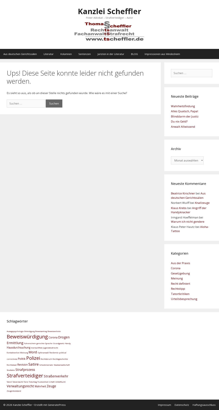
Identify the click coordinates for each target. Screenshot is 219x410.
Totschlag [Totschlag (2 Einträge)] (33, 382)
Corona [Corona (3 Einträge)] (53, 337)
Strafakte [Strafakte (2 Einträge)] (11, 370)
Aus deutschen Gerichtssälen (20, 54)
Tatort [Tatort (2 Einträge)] (9, 382)
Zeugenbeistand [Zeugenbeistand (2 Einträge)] (14, 391)
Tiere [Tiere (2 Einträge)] (26, 382)
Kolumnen (66, 54)
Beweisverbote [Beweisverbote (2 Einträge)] (54, 331)
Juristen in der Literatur (110, 54)
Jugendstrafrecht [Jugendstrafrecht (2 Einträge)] (50, 348)
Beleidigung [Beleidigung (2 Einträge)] (29, 331)
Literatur (49, 54)
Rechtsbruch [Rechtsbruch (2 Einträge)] (46, 359)
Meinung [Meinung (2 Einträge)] (24, 353)
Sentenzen (84, 54)
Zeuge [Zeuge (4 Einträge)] (51, 386)
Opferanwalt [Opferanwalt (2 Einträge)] (43, 353)
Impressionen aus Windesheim (162, 54)
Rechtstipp (178, 289)
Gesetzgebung (180, 273)
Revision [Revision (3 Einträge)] (22, 364)
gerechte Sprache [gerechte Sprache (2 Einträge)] (44, 343)
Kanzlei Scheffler (109, 11)
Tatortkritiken (180, 294)
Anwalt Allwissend (183, 127)
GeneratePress (57, 404)
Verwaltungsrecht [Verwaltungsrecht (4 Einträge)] (20, 386)
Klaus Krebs (179, 208)
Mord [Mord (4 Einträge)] (33, 352)
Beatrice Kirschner (183, 193)
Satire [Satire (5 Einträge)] (33, 364)
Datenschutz (181, 404)
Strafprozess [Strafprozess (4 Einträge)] (25, 369)
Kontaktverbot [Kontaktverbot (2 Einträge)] (13, 353)
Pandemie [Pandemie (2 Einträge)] (53, 353)
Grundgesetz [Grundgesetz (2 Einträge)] (58, 343)
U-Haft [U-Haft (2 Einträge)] (52, 382)
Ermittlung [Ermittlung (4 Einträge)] (15, 343)
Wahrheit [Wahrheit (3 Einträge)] (40, 386)
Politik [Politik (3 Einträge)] (22, 359)
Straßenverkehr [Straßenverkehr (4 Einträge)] (56, 376)
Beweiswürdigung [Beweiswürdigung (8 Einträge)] (27, 336)
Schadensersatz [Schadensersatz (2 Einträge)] (46, 365)
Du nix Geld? (179, 121)
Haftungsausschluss (204, 404)
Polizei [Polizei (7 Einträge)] (33, 358)
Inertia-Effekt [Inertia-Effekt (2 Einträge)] (37, 348)
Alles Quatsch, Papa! (184, 111)
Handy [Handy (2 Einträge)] (68, 343)
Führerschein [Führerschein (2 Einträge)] (30, 343)
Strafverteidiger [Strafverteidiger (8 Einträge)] (25, 375)
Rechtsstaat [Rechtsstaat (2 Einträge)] (12, 365)
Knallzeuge (202, 203)
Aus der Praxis (180, 263)
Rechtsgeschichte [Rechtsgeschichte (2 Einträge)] (60, 359)
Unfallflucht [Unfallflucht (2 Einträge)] (60, 382)
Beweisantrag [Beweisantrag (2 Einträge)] (41, 331)
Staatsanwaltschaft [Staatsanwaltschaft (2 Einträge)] (62, 365)
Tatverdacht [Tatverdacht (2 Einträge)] (18, 382)
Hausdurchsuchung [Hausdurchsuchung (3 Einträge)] (18, 347)
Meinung (177, 278)
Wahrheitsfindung (183, 106)
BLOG (134, 54)
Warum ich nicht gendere (187, 221)
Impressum (164, 404)
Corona (176, 268)
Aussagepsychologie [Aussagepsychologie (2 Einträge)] (15, 331)
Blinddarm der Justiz (184, 116)
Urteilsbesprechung (184, 299)
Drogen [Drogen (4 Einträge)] (64, 337)
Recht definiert (180, 283)
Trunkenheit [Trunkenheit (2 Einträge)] (42, 382)
